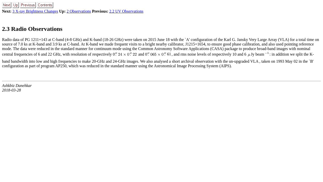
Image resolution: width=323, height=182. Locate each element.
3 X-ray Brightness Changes (35, 11)
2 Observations (79, 11)
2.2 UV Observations (126, 11)
